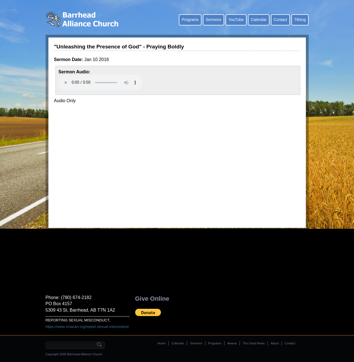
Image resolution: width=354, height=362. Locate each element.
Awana (231, 343)
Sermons (213, 19)
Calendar (259, 19)
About (275, 343)
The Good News (254, 343)
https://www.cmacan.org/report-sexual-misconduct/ (87, 326)
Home (162, 343)
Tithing (300, 19)
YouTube (236, 19)
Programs (190, 19)
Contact (280, 19)
